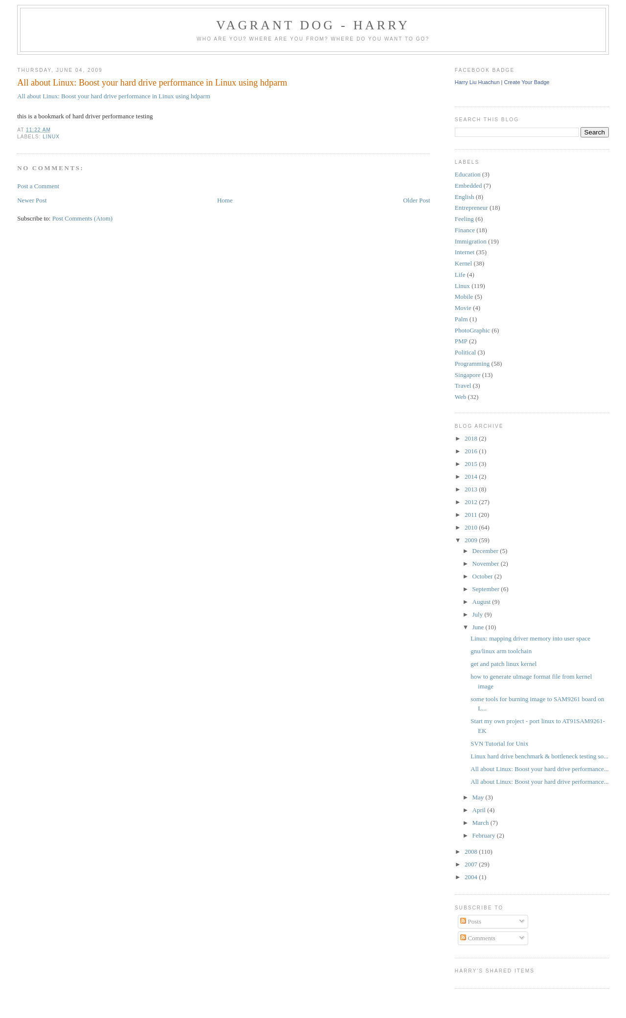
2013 (472, 489)
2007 (472, 864)
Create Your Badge (527, 82)
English (464, 196)
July (478, 614)
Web (461, 396)
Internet (464, 252)
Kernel (463, 263)
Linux (51, 136)
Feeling (464, 218)
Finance (465, 230)
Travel (463, 385)
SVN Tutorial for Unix (499, 743)
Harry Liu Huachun (477, 82)
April (480, 810)
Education (468, 174)
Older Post (416, 200)
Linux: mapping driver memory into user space (530, 638)
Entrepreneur (471, 207)
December (486, 550)
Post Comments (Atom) (82, 218)
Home (225, 200)
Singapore (468, 374)
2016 (472, 451)
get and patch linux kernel (503, 663)
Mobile (464, 296)
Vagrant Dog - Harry (313, 25)
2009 (472, 540)
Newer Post (31, 200)
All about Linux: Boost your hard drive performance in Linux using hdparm (152, 83)
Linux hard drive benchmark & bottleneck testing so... (539, 756)
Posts (470, 921)
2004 (472, 877)
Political (465, 352)
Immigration (471, 241)
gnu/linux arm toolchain (501, 651)
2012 (472, 502)
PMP (461, 341)
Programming (472, 363)
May (479, 797)
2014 (472, 476)
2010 (472, 527)
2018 (472, 438)
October (483, 576)
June (479, 627)
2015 (472, 463)
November (486, 563)
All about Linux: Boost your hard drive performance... (539, 769)
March (481, 822)
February (484, 835)
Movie (463, 307)
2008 (472, 851)
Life (460, 274)
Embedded (468, 185)
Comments (477, 938)
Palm (461, 319)
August (482, 601)
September (486, 589)
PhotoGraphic (472, 330)
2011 (472, 514)
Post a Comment (38, 186)
